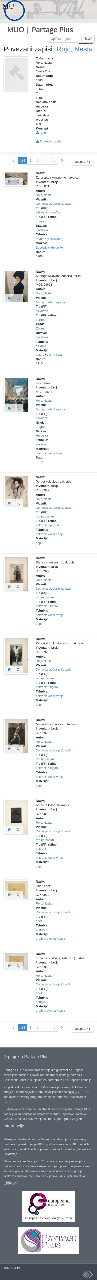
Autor (41, 132)
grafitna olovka (46, 938)
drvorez (41, 221)
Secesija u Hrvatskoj (50, 247)
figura (54, 606)
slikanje (41, 346)
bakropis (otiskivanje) (50, 534)
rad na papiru (45, 516)
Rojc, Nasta (74, 49)
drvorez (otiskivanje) (49, 239)
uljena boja (54, 354)
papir (39, 543)
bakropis (41, 525)
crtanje (40, 929)
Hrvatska (42, 230)
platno (40, 354)
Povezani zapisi (48, 141)
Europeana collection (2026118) (48, 1206)
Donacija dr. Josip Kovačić (54, 203)
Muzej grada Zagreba (50, 302)
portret (40, 319)
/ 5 (23, 160)
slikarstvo (42, 212)
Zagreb (41, 328)
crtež (39, 921)
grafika (56, 212)
